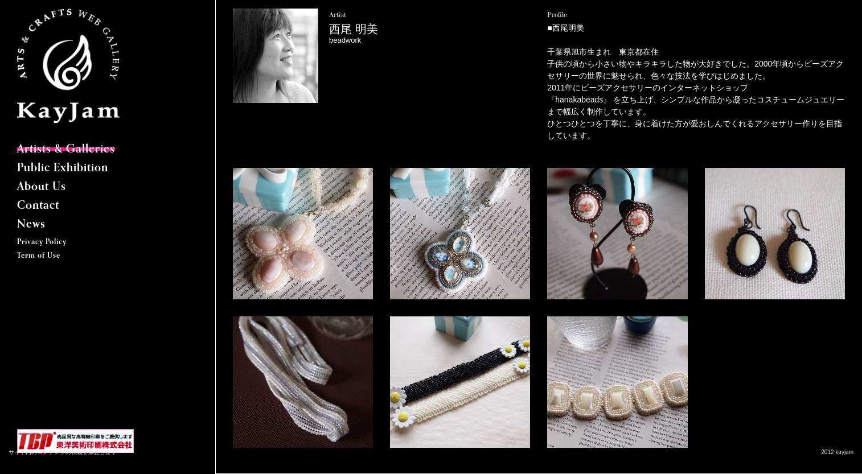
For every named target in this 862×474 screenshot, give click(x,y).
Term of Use (38, 255)
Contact (38, 206)
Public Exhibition (62, 168)
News (31, 224)
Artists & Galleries (66, 149)
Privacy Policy (42, 242)
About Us (41, 187)
